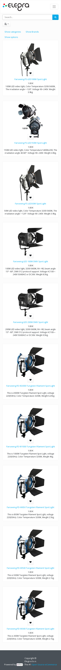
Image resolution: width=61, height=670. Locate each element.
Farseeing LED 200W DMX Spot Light (30, 322)
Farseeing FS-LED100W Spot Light (30, 79)
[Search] (55, 17)
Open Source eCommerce (44, 664)
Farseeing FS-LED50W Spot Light (30, 203)
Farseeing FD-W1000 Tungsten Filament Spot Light (30, 446)
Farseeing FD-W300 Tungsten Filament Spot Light (30, 628)
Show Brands (32, 31)
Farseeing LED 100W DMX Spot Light (30, 261)
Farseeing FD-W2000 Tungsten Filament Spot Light (30, 385)
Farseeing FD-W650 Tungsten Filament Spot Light (30, 507)
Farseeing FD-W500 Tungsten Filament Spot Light (30, 568)
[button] (6, 24)
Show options (11, 37)
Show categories (13, 31)
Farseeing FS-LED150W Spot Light (30, 142)
